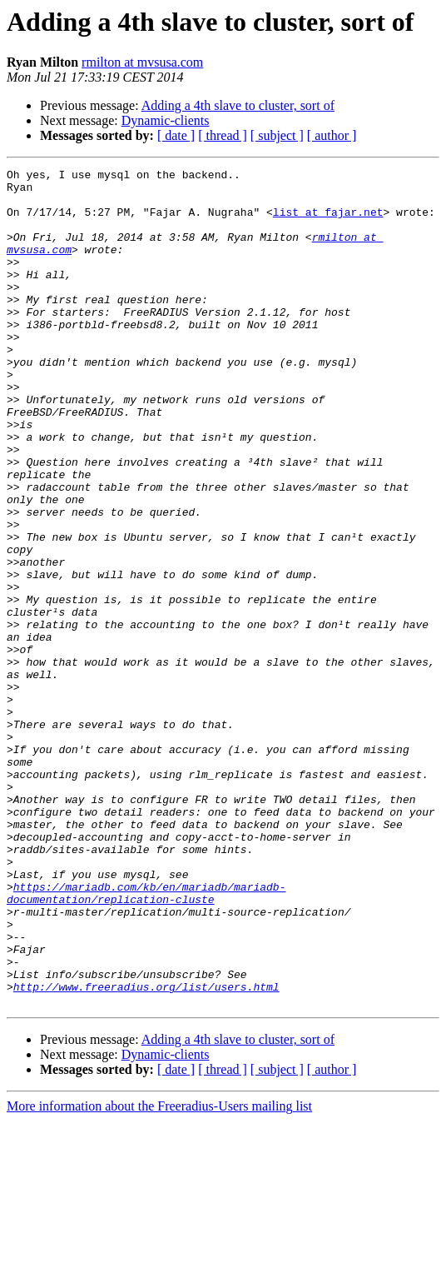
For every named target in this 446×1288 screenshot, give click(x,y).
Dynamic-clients (165, 120)
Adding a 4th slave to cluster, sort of (237, 105)
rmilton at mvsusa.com (142, 62)
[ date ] (176, 135)
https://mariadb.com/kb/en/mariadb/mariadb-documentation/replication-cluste (146, 1039)
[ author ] (332, 135)
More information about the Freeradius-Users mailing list (159, 1273)
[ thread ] (222, 135)
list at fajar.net (328, 221)
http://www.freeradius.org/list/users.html (146, 1151)
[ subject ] (277, 135)
